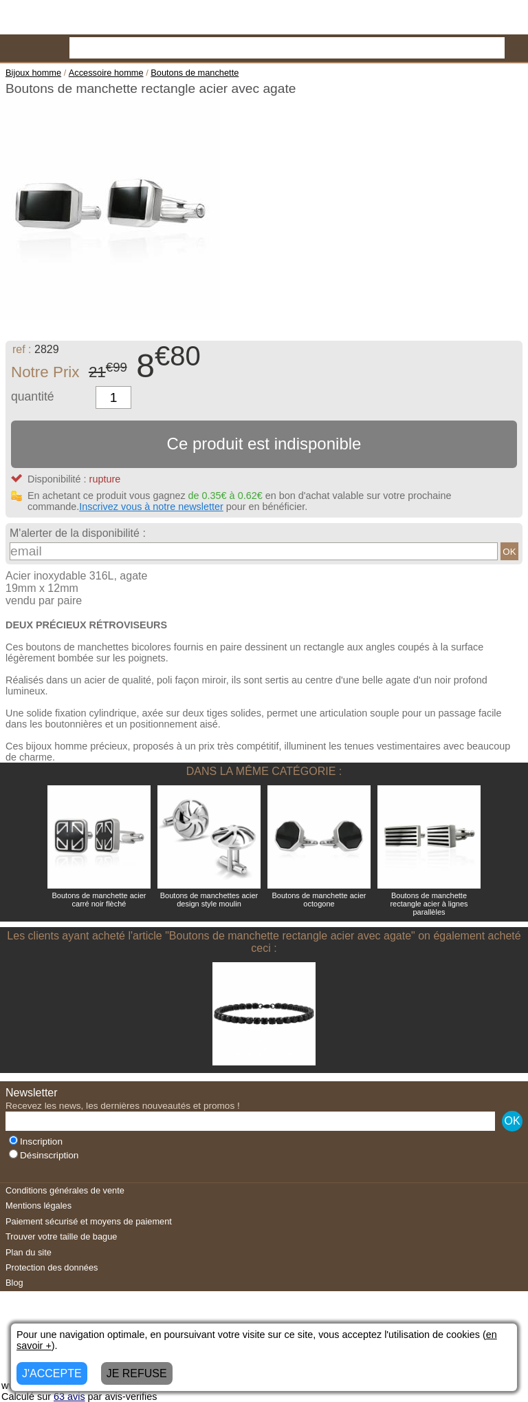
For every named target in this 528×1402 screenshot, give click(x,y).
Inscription (36, 1141)
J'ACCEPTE (52, 1373)
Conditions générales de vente (65, 1190)
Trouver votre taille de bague (61, 1236)
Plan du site (29, 1252)
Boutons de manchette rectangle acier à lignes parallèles (429, 903)
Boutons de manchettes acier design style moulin (209, 899)
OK (509, 551)
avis (69, 1396)
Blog (14, 1282)
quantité (32, 396)
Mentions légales (39, 1205)
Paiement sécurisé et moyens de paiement (89, 1221)
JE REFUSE (137, 1373)
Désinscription (43, 1155)
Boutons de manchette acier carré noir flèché (99, 899)
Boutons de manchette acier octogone (319, 899)
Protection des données (52, 1267)
